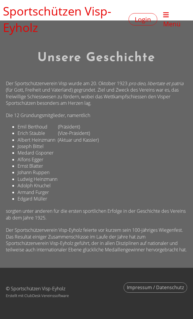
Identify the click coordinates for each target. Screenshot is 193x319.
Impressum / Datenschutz (155, 287)
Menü (172, 20)
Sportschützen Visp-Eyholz (57, 19)
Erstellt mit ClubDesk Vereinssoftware (37, 295)
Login (143, 19)
